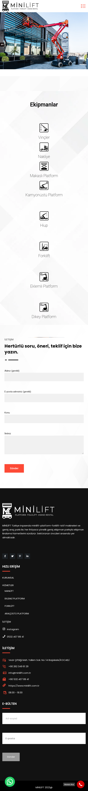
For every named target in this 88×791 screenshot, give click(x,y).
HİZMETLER (8, 585)
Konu (44, 415)
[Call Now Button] (81, 784)
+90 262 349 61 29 (18, 666)
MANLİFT (9, 591)
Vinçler (44, 137)
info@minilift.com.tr (20, 672)
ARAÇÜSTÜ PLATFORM (17, 613)
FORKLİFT (9, 606)
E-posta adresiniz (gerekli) (44, 394)
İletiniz (44, 445)
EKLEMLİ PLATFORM (15, 598)
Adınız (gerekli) (44, 373)
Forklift (44, 256)
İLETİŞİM (6, 621)
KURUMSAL (8, 577)
